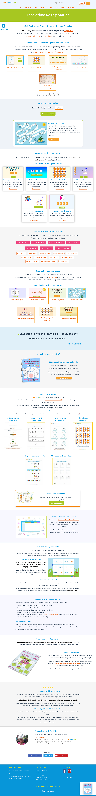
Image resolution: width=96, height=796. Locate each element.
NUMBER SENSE (62, 248)
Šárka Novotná (39, 737)
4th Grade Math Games (34, 211)
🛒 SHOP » (67, 777)
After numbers (54, 257)
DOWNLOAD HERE (63, 378)
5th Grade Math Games (62, 211)
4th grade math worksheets (34, 456)
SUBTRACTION (38, 243)
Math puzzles (21, 253)
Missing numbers (72, 253)
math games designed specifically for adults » (51, 52)
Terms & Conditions (42, 777)
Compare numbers (40, 257)
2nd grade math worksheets (60, 419)
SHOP (82, 3)
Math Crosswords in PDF (48, 354)
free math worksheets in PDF (53, 400)
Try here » (53, 139)
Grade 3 (49, 7)
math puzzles (52, 277)
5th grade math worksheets (61, 456)
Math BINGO (33, 253)
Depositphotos (54, 786)
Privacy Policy (40, 775)
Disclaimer (39, 773)
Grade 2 (42, 7)
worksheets (48, 36)
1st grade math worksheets (36, 419)
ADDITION (23, 243)
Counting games (26, 257)
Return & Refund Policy (43, 780)
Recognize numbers (32, 261)
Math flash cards (58, 253)
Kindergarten (27, 7)
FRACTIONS (31, 248)
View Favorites (4, 29)
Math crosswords (45, 253)
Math (10, 2)
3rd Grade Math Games (83, 180)
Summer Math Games (56, 123)
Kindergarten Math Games (13, 180)
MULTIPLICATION (56, 243)
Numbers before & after (48, 261)
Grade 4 (56, 7)
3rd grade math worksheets (83, 419)
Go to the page (48, 114)
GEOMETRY (46, 248)
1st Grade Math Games (36, 180)
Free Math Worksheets (56, 493)
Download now (57, 503)
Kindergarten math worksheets (13, 419)
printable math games (32, 36)
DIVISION (73, 243)
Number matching (67, 257)
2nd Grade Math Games (60, 180)
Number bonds (63, 261)
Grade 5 (63, 7)
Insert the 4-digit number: (43, 108)
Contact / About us (41, 771)
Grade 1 (36, 7)
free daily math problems (50, 614)
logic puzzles (68, 31)
